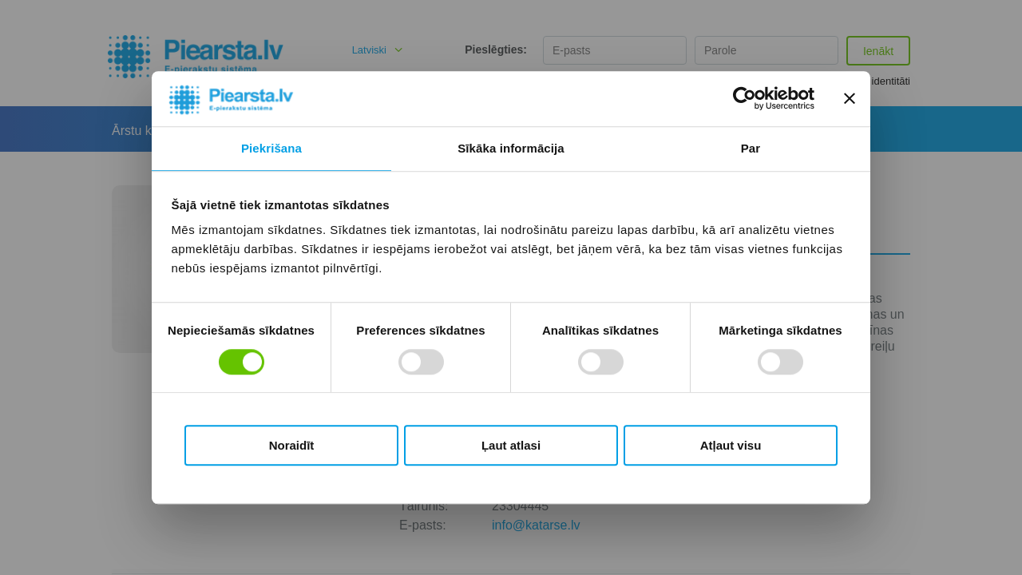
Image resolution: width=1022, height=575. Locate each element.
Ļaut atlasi (511, 445)
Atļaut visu (731, 445)
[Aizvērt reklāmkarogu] (849, 99)
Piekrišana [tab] (271, 148)
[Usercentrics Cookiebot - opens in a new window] (744, 99)
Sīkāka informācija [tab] (511, 148)
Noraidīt (292, 445)
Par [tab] (751, 148)
